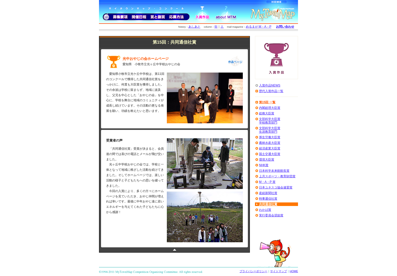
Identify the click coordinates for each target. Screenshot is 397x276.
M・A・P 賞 (267, 182)
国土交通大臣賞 (269, 154)
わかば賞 (265, 210)
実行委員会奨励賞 (271, 215)
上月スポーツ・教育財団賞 (277, 176)
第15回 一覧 (267, 102)
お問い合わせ (285, 26)
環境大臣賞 (266, 159)
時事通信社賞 (268, 198)
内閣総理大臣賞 (269, 108)
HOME (294, 271)
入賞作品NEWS (269, 85)
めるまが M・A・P (258, 26)
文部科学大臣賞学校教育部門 (269, 120)
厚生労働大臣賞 (269, 137)
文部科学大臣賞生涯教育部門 (269, 129)
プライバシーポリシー (253, 271)
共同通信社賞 (268, 204)
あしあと (194, 26)
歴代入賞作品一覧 (271, 91)
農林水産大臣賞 (269, 143)
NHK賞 (263, 165)
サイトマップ (278, 271)
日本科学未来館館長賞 (274, 170)
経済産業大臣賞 (269, 148)
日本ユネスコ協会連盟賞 (275, 187)
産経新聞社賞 (268, 193)
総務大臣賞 (266, 113)
